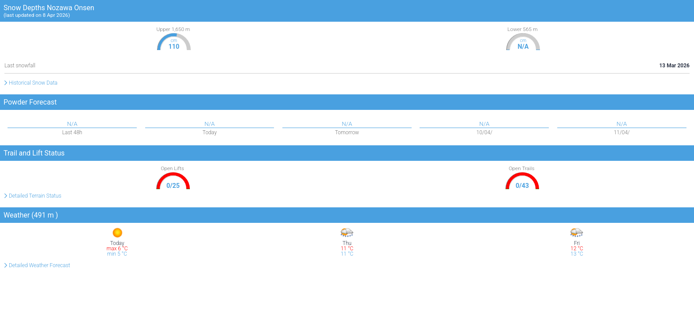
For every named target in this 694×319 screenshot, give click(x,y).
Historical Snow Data (33, 83)
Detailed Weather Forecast (39, 265)
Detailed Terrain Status (35, 196)
